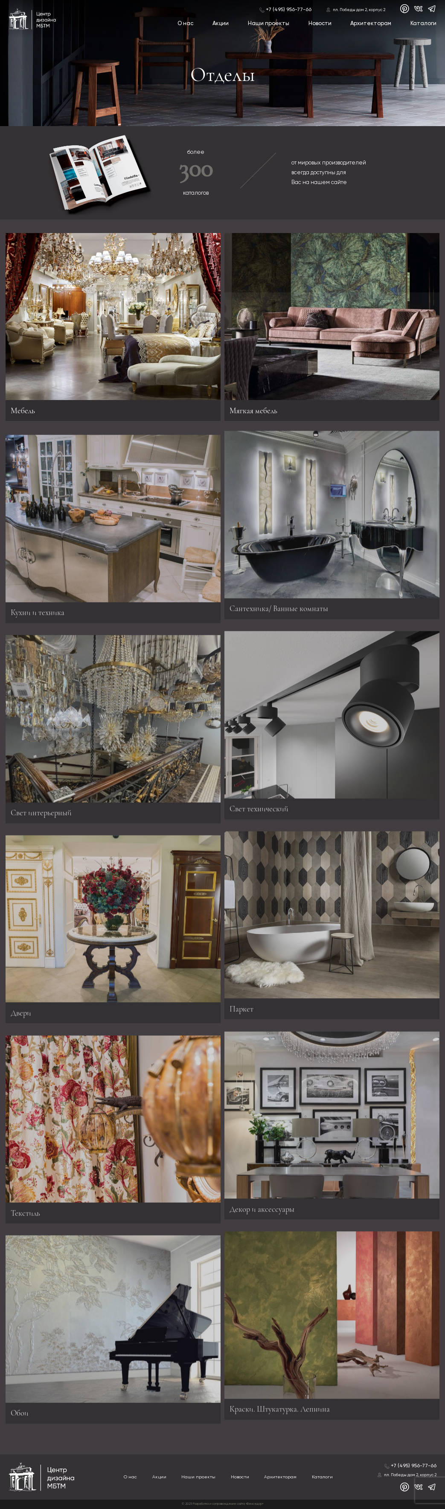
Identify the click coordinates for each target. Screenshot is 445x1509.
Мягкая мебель (253, 410)
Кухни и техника (37, 615)
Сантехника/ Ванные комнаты (279, 606)
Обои (20, 1415)
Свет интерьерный (41, 815)
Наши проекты (268, 23)
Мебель (23, 410)
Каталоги (423, 23)
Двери (21, 1015)
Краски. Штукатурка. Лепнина (280, 1406)
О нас (185, 23)
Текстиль (25, 1215)
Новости (320, 23)
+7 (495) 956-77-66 (288, 9)
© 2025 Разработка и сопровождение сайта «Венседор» (222, 1504)
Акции (220, 23)
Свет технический (259, 806)
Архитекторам (370, 23)
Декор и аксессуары (262, 1206)
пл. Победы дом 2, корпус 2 (359, 10)
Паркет (241, 1006)
